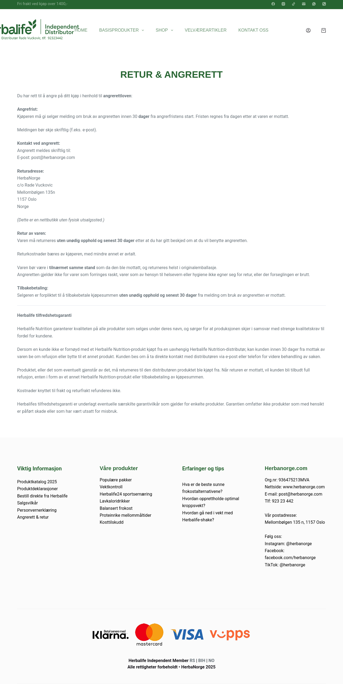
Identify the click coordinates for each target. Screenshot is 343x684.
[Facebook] (273, 4)
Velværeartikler (206, 30)
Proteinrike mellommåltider (125, 515)
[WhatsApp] (314, 4)
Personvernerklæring (37, 510)
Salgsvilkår (27, 502)
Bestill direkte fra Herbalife (42, 496)
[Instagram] (283, 4)
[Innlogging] (308, 30)
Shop (165, 30)
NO (211, 660)
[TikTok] (293, 4)
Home (80, 30)
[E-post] (303, 4)
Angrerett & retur (33, 517)
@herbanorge (299, 543)
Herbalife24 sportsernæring (126, 494)
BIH (201, 660)
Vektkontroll (111, 486)
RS (192, 660)
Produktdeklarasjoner (37, 488)
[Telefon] (324, 4)
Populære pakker (116, 479)
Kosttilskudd (112, 522)
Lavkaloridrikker (115, 501)
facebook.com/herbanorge (290, 557)
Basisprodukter (122, 30)
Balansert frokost (116, 508)
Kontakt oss (253, 30)
